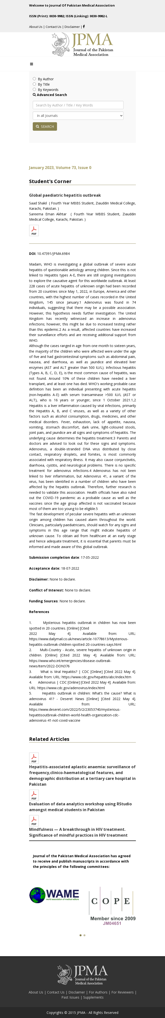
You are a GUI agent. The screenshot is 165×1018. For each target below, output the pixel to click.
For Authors (98, 992)
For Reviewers (123, 992)
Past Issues (70, 997)
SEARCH (45, 126)
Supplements (93, 997)
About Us (36, 26)
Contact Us (53, 26)
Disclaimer (73, 26)
